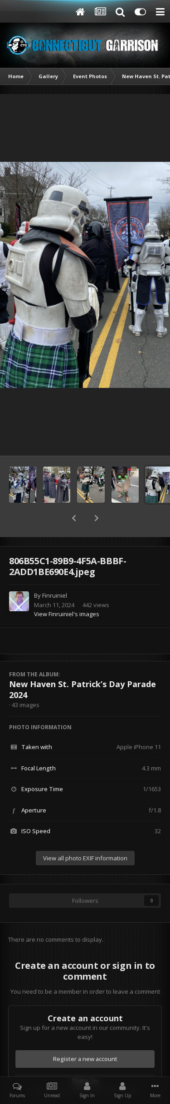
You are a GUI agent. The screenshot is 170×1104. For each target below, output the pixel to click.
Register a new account (85, 1059)
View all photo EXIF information (85, 858)
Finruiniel (54, 595)
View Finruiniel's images (66, 614)
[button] (74, 518)
